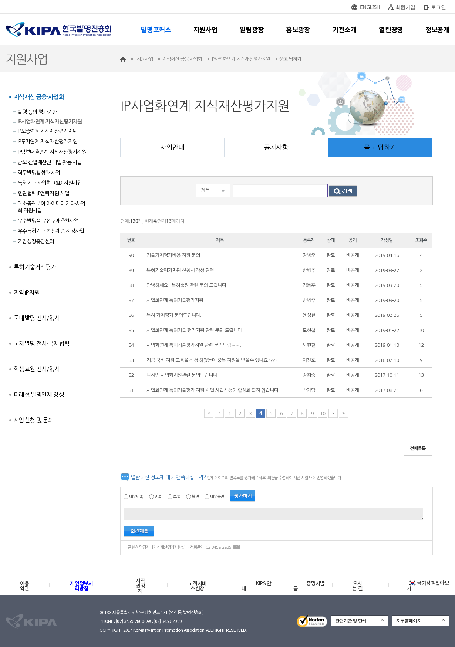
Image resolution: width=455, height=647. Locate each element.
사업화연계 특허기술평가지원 (174, 300)
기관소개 (345, 29)
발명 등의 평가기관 (37, 112)
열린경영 (391, 29)
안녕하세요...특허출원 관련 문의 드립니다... (188, 285)
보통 (176, 497)
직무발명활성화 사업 (39, 172)
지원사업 (205, 29)
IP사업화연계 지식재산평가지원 (50, 121)
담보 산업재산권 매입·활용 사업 (50, 162)
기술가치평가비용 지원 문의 (173, 255)
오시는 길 (357, 585)
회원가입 (405, 6)
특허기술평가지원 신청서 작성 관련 (180, 270)
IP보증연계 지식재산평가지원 (47, 131)
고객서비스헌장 (197, 585)
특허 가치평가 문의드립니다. (173, 315)
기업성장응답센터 (36, 241)
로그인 (438, 6)
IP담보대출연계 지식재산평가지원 (52, 152)
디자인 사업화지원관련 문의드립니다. (182, 375)
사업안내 (172, 147)
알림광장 (252, 29)
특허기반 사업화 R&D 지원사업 (50, 183)
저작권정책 (140, 585)
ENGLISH (370, 6)
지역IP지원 (27, 292)
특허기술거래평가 (35, 267)
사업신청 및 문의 (33, 420)
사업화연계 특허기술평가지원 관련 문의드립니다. (193, 345)
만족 (158, 497)
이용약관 (24, 585)
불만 (195, 497)
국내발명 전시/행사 (37, 318)
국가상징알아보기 (428, 585)
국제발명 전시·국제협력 (41, 343)
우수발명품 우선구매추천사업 (48, 220)
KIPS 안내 (257, 585)
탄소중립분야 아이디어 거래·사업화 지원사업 (51, 207)
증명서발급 (308, 585)
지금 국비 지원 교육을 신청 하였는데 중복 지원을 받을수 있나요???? (211, 360)
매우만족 (136, 497)
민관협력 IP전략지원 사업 (43, 193)
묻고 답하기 (380, 147)
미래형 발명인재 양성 (39, 394)
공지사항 (276, 147)
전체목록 (418, 448)
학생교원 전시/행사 (37, 369)
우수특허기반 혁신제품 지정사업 (51, 231)
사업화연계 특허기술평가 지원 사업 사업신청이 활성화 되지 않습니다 (212, 390)
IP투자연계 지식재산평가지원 (47, 141)
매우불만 (217, 497)
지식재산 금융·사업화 (39, 97)
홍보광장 (298, 29)
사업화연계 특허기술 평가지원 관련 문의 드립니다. (194, 330)
